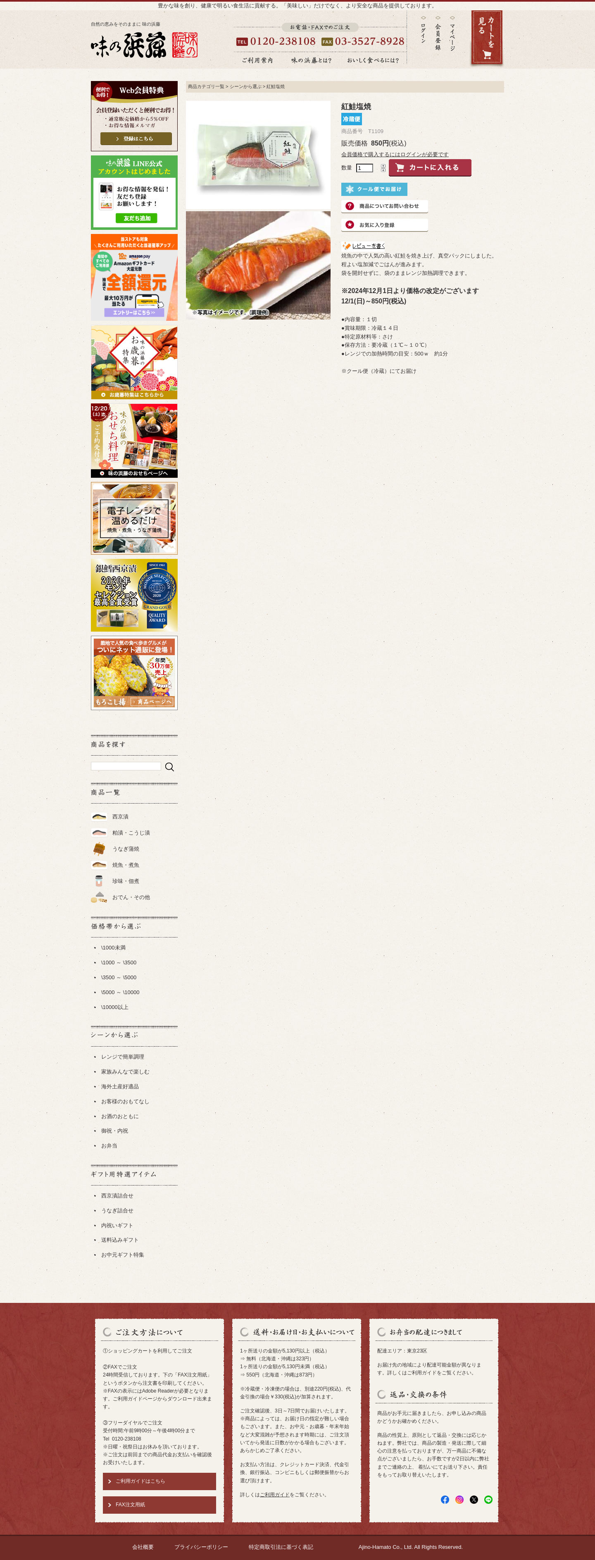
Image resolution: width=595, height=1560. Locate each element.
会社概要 (143, 1547)
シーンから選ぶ (246, 86)
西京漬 (120, 816)
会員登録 (438, 33)
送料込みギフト (120, 1240)
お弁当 (109, 1146)
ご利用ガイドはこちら (140, 1481)
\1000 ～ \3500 (118, 962)
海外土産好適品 (120, 1086)
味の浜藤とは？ (311, 60)
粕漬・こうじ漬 (131, 833)
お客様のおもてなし (125, 1101)
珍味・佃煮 (125, 881)
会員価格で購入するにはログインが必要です (395, 154)
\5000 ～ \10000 (120, 992)
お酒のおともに (120, 1116)
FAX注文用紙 (130, 1505)
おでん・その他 (131, 897)
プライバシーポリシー (201, 1547)
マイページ (452, 39)
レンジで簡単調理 (122, 1057)
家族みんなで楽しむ (125, 1072)
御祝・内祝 (114, 1131)
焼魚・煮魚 (125, 865)
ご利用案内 (257, 60)
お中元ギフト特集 (122, 1255)
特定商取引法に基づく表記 (281, 1547)
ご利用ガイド (275, 1495)
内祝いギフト (117, 1225)
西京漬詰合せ (117, 1196)
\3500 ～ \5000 (118, 977)
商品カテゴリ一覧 (206, 86)
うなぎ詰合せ (117, 1210)
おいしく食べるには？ (373, 60)
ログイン (423, 29)
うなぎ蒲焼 (125, 849)
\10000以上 (115, 1007)
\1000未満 (113, 948)
